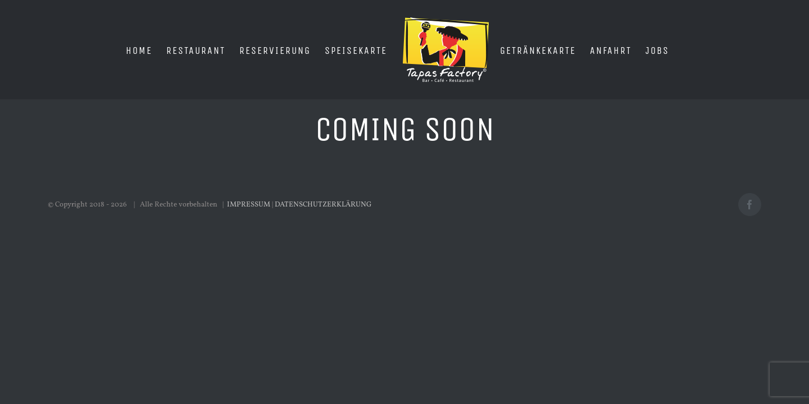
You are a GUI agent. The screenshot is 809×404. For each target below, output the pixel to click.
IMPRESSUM (248, 205)
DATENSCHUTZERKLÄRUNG (323, 205)
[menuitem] (163, 50)
